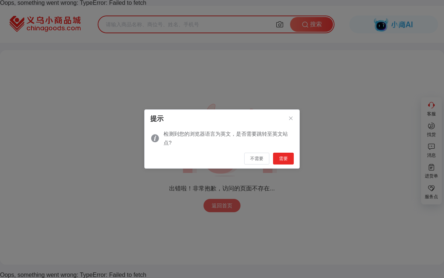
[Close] (291, 118)
